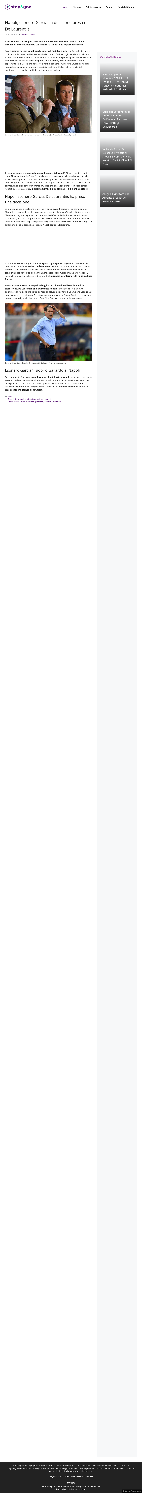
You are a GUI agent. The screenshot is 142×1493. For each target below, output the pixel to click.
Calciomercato (93, 7)
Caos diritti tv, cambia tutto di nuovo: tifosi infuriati (29, 399)
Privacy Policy (60, 1489)
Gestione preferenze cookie (132, 1491)
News (65, 7)
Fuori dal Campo (126, 7)
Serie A (77, 7)
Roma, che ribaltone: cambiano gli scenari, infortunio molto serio (35, 402)
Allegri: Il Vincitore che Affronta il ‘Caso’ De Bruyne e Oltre (115, 197)
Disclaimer (72, 1489)
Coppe (109, 7)
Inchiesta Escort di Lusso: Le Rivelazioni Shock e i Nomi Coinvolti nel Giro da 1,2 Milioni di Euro (117, 156)
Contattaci (88, 1476)
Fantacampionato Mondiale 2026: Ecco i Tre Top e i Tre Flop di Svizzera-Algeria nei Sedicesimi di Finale (115, 82)
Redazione (83, 1489)
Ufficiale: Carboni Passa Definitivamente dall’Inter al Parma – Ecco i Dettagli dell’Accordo (116, 119)
